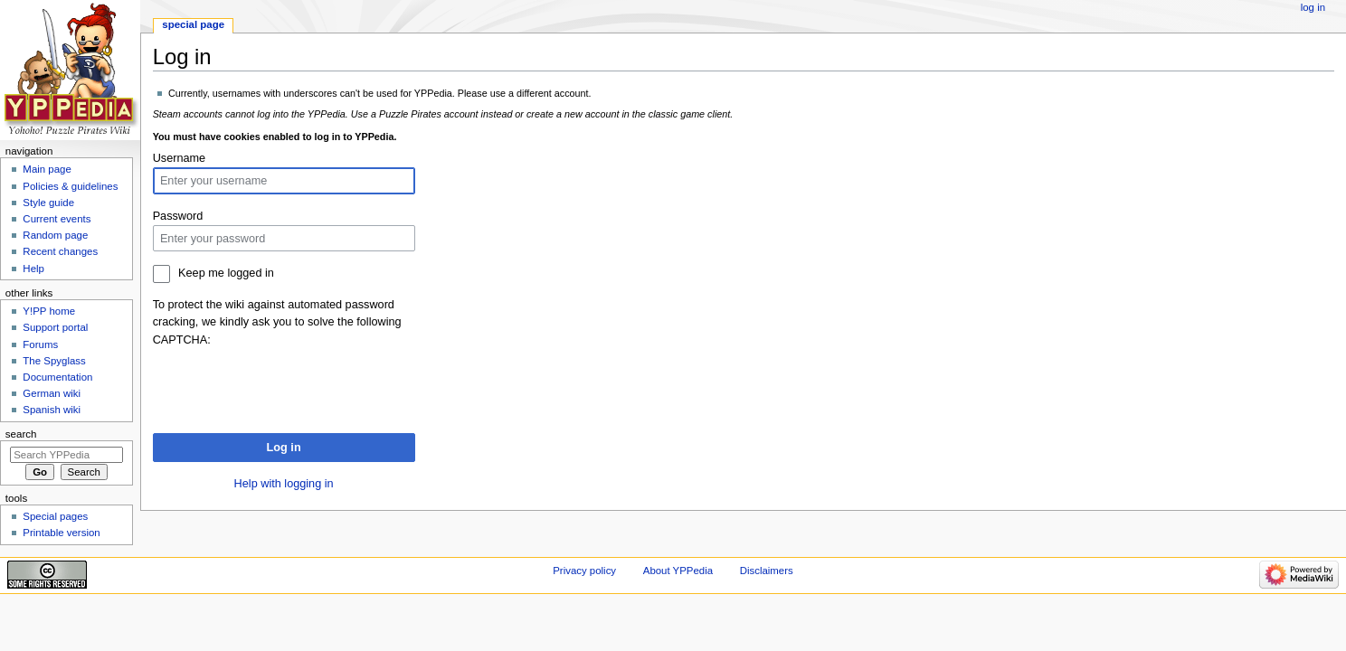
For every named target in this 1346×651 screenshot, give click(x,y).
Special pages (55, 516)
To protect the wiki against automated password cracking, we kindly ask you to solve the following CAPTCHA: (277, 321)
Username (179, 158)
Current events (56, 218)
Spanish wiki (52, 409)
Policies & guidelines (70, 186)
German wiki (52, 393)
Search (21, 434)
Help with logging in (284, 483)
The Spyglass (54, 360)
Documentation (57, 377)
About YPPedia (678, 570)
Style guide (48, 202)
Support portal (55, 327)
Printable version (61, 532)
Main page (47, 169)
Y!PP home (49, 311)
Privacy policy (584, 570)
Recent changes (60, 251)
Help (33, 268)
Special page (193, 24)
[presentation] (290, 384)
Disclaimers (766, 570)
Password (178, 216)
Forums (40, 344)
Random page (55, 235)
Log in (284, 447)
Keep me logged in (226, 273)
